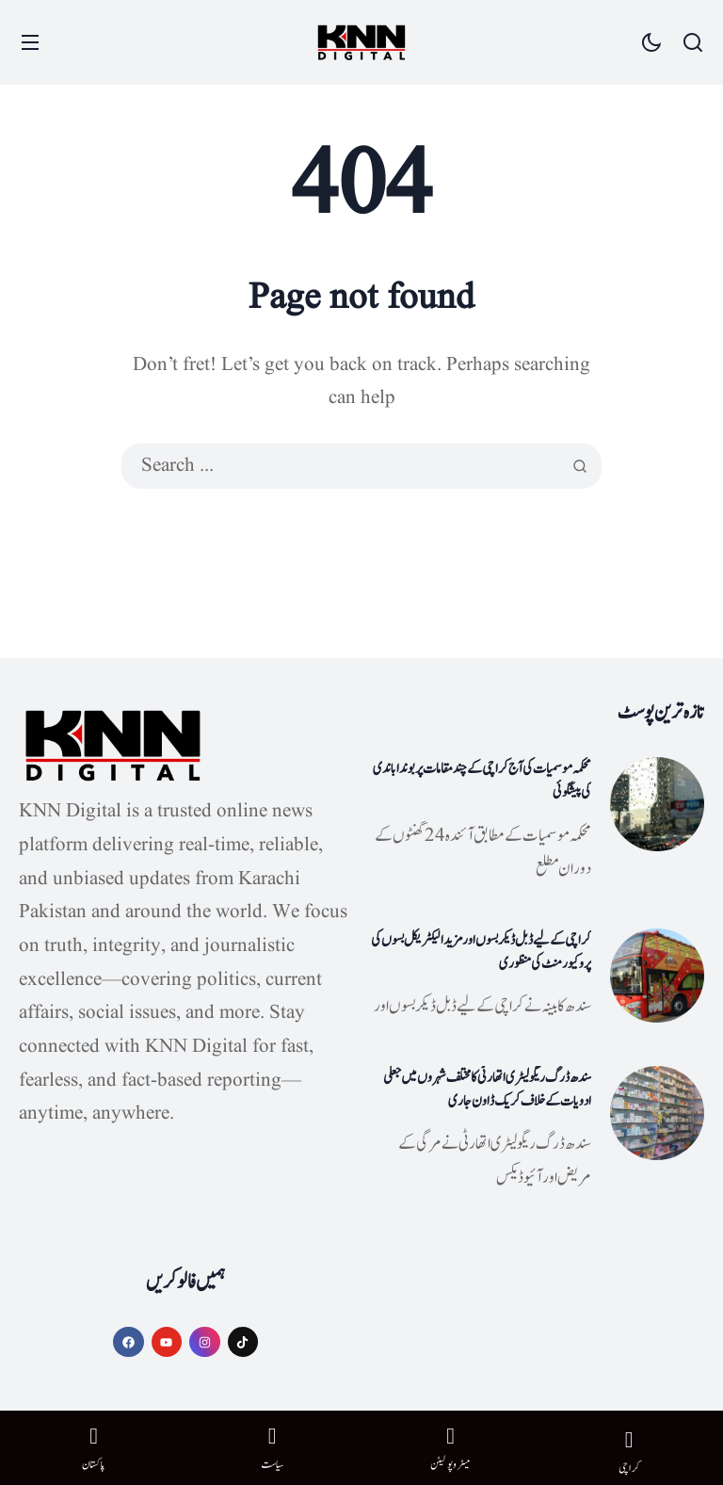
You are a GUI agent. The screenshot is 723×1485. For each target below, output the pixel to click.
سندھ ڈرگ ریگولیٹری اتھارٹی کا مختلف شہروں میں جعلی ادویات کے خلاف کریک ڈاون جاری (487, 1089)
